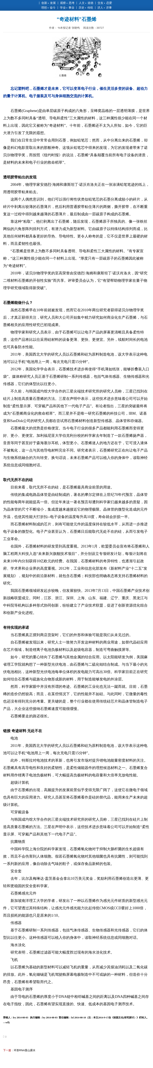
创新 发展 (48, 3)
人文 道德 (86, 3)
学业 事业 (67, 7)
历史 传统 (86, 7)
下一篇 (7, 1050)
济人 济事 (104, 7)
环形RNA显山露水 (24, 1050)
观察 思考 (67, 3)
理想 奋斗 (48, 7)
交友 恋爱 (105, 3)
